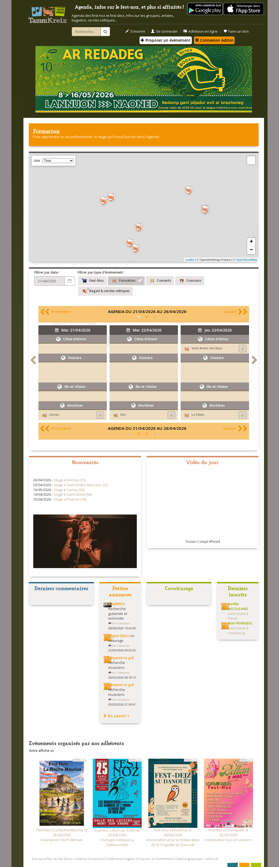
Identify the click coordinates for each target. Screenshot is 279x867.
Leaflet (189, 259)
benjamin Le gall (121, 657)
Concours (189, 280)
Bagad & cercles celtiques (105, 290)
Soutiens (95, 859)
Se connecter (164, 31)
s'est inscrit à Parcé (238, 611)
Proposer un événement (155, 859)
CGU (106, 859)
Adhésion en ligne (200, 31)
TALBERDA (116, 604)
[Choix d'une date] (49, 281)
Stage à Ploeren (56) (70, 499)
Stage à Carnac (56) (69, 490)
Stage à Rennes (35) (70, 480)
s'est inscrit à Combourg (240, 628)
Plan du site (54, 859)
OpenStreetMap (246, 259)
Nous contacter (76, 859)
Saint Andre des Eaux (207, 348)
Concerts (160, 280)
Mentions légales (122, 859)
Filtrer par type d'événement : (101, 272)
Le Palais (198, 414)
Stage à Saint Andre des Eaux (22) (81, 485)
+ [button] (251, 242)
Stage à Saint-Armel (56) (73, 494)
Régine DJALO (118, 635)
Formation (126, 280)
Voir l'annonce (120, 623)
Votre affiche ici (41, 750)
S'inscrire (135, 31)
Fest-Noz (92, 280)
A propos (38, 859)
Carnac (54, 414)
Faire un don (236, 31)
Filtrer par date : (47, 272)
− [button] (251, 250)
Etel (123, 414)
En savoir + (116, 715)
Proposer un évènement (166, 40)
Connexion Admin (214, 40)
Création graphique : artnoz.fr (196, 859)
